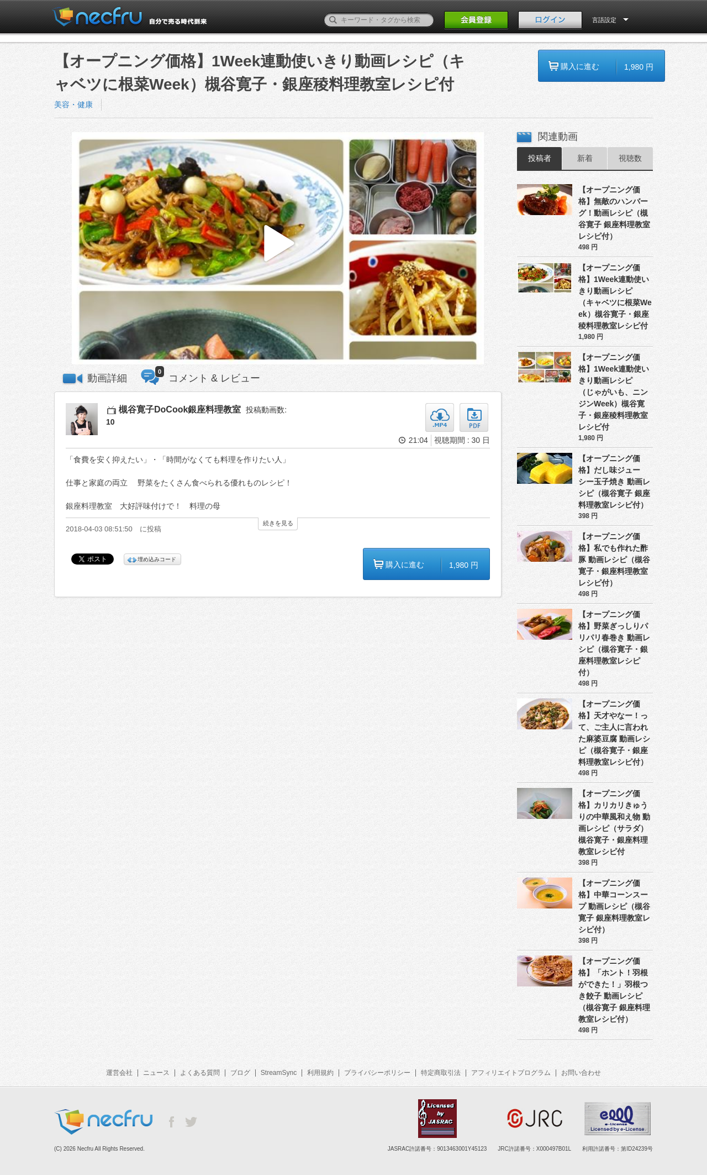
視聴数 (630, 158)
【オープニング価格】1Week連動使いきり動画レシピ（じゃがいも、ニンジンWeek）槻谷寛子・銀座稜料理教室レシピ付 (613, 392)
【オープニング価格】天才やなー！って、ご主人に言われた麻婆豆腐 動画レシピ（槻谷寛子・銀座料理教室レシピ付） (614, 732)
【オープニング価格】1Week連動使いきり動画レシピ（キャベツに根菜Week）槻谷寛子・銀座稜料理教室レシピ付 (615, 296)
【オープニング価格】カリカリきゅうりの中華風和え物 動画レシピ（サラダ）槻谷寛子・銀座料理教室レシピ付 (614, 822)
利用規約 (320, 1073)
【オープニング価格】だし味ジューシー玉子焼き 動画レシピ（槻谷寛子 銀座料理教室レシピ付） (614, 481)
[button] (278, 248)
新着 (585, 158)
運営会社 (119, 1073)
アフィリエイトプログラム (511, 1073)
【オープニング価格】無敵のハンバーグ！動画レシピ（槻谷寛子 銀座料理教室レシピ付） (614, 213)
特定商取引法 (441, 1073)
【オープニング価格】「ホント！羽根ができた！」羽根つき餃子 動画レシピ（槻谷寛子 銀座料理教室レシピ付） (614, 990)
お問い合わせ (581, 1073)
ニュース (156, 1073)
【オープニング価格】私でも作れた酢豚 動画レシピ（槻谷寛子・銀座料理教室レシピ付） (614, 559)
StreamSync (279, 1073)
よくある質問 (200, 1073)
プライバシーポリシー (377, 1073)
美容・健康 (73, 104)
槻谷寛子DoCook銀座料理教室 (180, 409)
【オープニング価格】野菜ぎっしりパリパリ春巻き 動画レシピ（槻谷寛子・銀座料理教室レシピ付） (614, 643)
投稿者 (539, 158)
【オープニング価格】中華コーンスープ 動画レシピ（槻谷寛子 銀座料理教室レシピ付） (614, 906)
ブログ (240, 1073)
